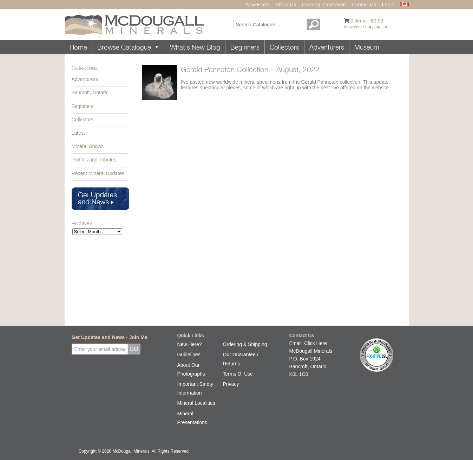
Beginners (245, 47)
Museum (366, 47)
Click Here (315, 343)
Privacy (231, 384)
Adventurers (326, 47)
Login (388, 4)
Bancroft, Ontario (90, 92)
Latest (78, 133)
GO (314, 24)
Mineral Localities (196, 403)
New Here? (258, 4)
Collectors (284, 47)
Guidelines (189, 354)
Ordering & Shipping (245, 344)
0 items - (366, 21)
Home (78, 47)
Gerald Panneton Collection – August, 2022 (250, 69)
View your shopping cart (366, 26)
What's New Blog (195, 47)
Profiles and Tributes (94, 159)
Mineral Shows (88, 146)
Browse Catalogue (128, 47)
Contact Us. (364, 4)
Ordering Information (324, 4)
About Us (286, 4)
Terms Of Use (238, 374)
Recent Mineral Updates (98, 173)
